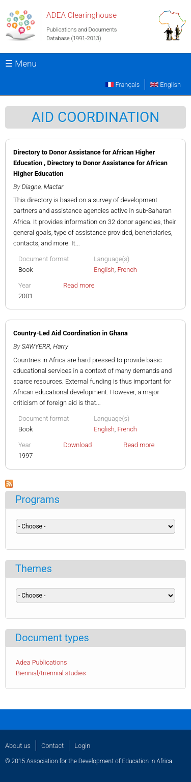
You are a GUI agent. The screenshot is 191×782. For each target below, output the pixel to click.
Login (82, 745)
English (165, 84)
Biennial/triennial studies (51, 673)
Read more (78, 285)
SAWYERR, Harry (45, 346)
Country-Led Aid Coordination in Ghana (70, 333)
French (127, 269)
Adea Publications (41, 662)
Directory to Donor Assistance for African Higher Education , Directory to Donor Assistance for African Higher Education (90, 162)
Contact (52, 745)
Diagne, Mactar (43, 187)
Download (77, 445)
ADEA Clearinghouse (81, 15)
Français (122, 84)
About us (18, 745)
